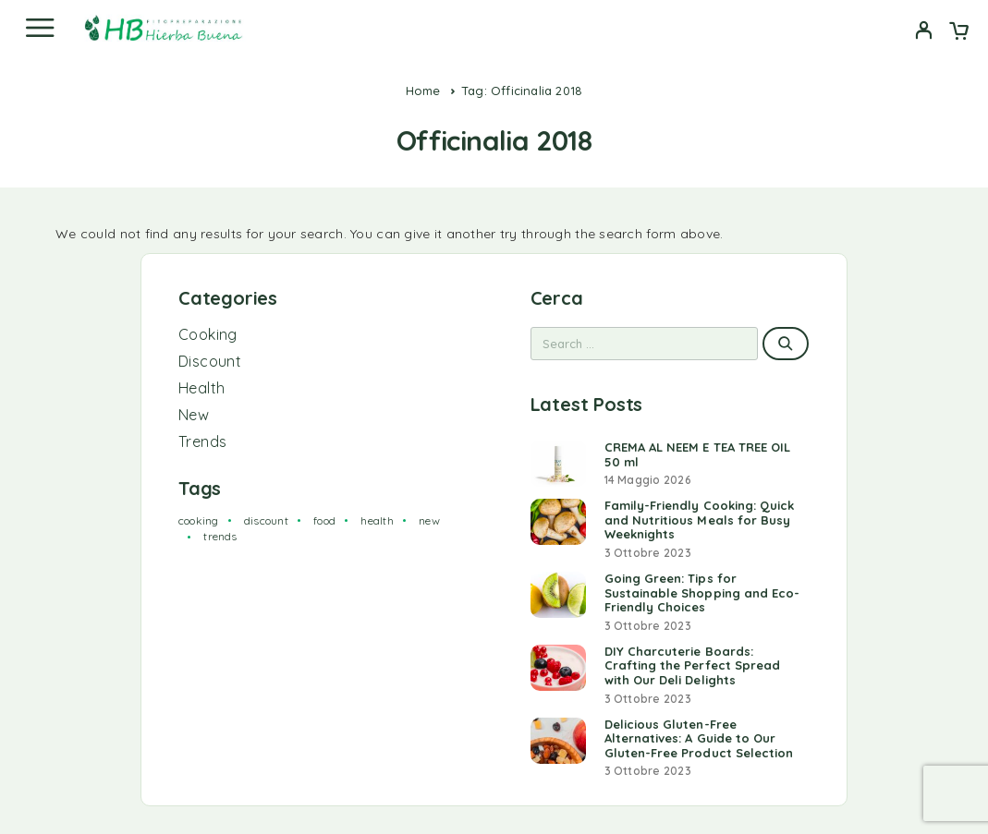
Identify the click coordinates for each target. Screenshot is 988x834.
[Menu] (39, 27)
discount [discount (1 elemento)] (266, 520)
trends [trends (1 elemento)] (220, 536)
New (193, 414)
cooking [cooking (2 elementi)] (198, 520)
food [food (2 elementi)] (324, 520)
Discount (209, 361)
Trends (202, 441)
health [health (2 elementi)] (376, 520)
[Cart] (959, 32)
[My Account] (923, 32)
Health (201, 388)
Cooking (208, 334)
